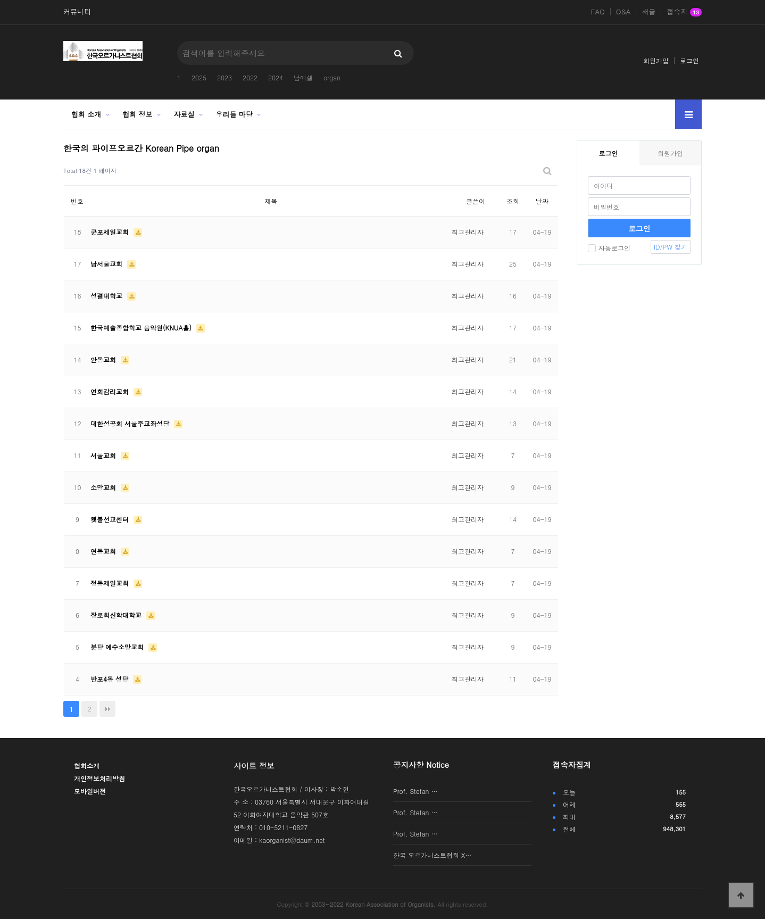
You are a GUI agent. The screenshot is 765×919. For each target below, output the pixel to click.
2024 (275, 77)
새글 (648, 11)
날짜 (542, 200)
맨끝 (107, 709)
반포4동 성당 (110, 678)
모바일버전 (90, 791)
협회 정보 (137, 114)
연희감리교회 (110, 391)
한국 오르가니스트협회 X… (432, 854)
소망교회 (104, 487)
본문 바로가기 (0, 0)
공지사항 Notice (421, 764)
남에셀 (303, 77)
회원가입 (656, 60)
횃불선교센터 (110, 519)
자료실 (184, 114)
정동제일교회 (110, 582)
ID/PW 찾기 (670, 246)
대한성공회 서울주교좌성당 (130, 423)
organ (331, 77)
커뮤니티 (77, 11)
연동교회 (104, 551)
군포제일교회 (110, 231)
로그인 (689, 60)
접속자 (684, 12)
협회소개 (86, 765)
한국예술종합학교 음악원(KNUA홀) (142, 327)
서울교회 (104, 455)
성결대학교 (107, 295)
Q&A (623, 11)
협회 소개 (86, 114)
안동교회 (104, 359)
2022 (250, 77)
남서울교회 (107, 263)
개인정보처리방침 (99, 778)
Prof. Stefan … (415, 791)
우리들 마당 (234, 114)
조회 (512, 200)
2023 (224, 77)
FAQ (598, 11)
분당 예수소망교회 (118, 646)
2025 (199, 77)
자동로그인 (609, 247)
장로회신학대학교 (117, 614)
